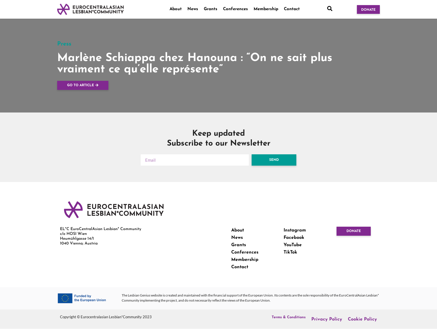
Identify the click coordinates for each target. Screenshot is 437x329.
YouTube (293, 245)
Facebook (294, 237)
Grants (210, 9)
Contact (292, 9)
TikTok (290, 252)
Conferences (235, 9)
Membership (266, 9)
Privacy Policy (326, 319)
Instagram (295, 230)
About (176, 9)
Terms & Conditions (289, 317)
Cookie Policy (362, 319)
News (192, 9)
